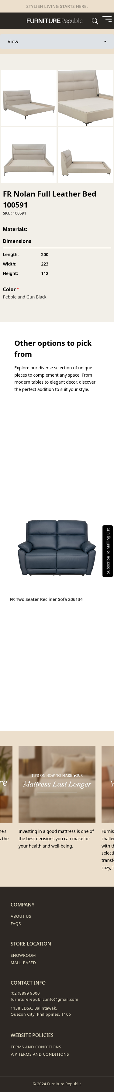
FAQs (16, 923)
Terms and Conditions (36, 1047)
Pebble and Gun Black (24, 297)
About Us (21, 916)
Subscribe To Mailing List (108, 551)
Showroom (23, 955)
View (25, 41)
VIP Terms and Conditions (40, 1054)
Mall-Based (23, 962)
